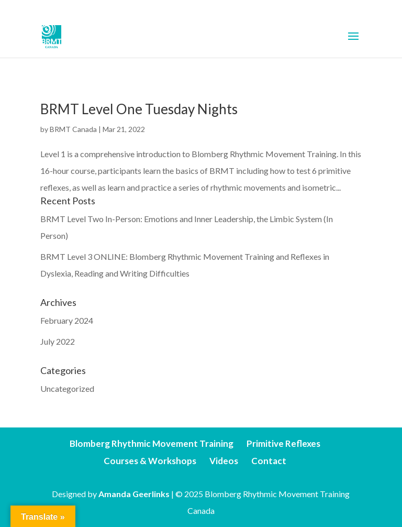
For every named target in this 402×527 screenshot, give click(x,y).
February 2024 (66, 320)
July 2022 (57, 341)
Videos (223, 460)
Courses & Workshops (150, 460)
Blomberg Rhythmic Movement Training (151, 443)
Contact (268, 460)
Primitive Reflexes (283, 443)
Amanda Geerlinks (134, 494)
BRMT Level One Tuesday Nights (139, 109)
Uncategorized (67, 388)
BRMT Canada (73, 129)
